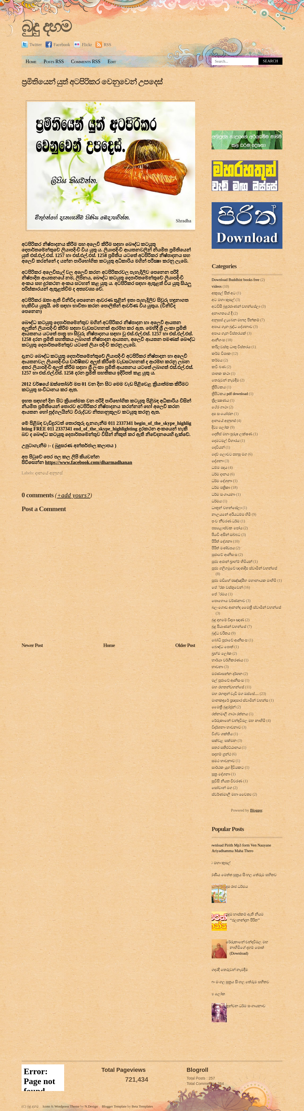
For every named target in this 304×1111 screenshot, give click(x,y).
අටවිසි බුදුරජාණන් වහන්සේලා (236, 306)
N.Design (91, 1106)
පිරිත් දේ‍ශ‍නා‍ (222, 541)
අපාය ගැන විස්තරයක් (229, 333)
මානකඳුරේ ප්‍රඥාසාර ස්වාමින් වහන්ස (240, 700)
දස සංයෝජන (222, 414)
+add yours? (73, 495)
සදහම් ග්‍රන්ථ (221, 754)
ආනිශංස (218, 340)
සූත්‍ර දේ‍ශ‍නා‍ (221, 774)
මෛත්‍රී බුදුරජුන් (224, 707)
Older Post (185, 645)
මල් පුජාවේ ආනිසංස (228, 680)
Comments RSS (85, 61)
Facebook (58, 44)
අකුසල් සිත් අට (224, 293)
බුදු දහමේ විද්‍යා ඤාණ (228, 620)
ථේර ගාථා (220, 407)
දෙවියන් (218, 447)
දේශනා (218, 461)
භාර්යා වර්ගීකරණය (227, 660)
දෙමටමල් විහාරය (226, 440)
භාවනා (217, 667)
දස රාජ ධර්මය (237, 886)
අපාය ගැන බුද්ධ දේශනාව (232, 326)
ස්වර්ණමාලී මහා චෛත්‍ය (232, 794)
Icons (46, 1106)
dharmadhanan (88, 462)
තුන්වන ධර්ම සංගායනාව (245, 1006)
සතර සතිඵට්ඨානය (226, 747)
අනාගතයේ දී (222, 313)
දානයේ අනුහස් (49, 473)
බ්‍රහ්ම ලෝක (222, 653)
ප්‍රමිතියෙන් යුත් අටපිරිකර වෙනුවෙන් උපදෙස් (92, 82)
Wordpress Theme (66, 1106)
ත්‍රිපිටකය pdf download (230, 394)
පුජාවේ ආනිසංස (224, 554)
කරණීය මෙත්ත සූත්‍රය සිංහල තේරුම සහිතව (242, 875)
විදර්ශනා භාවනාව (226, 727)
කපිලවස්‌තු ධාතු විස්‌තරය (231, 347)
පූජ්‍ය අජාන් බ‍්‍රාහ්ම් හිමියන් (232, 561)
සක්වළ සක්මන (224, 740)
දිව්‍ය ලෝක (220, 427)
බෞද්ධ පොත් (222, 647)
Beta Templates (142, 1106)
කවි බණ (219, 367)
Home (31, 61)
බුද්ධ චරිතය (221, 633)
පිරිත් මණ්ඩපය (223, 548)
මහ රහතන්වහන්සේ (228, 687)
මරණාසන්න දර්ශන (227, 674)
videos (217, 286)
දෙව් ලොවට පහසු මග (229, 454)
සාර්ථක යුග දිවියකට (228, 767)
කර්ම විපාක (221, 353)
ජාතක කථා (221, 373)
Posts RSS (54, 61)
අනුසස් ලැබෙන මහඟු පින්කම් (235, 320)
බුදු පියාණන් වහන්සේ (229, 626)
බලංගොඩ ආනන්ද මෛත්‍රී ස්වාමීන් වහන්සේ (246, 607)
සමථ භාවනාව (223, 761)
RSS (103, 44)
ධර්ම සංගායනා (223, 494)
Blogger (256, 810)
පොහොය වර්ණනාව (228, 601)
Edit (112, 61)
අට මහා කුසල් (223, 300)
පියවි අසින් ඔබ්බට (226, 534)
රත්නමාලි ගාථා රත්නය (230, 714)
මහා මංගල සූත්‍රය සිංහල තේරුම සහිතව (238, 982)
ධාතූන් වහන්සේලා (227, 508)
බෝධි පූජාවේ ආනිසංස (230, 640)
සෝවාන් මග (222, 788)
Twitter (32, 44)
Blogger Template (114, 1106)
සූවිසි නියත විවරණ (227, 781)
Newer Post (32, 645)
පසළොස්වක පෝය (227, 528)
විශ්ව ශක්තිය (222, 734)
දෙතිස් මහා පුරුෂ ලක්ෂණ (232, 434)
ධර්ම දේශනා (222, 481)
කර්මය (217, 360)
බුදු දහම (46, 26)
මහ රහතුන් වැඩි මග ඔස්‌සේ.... (235, 693)
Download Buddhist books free (235, 280)
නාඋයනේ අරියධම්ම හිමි (231, 514)
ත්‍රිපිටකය (219, 387)
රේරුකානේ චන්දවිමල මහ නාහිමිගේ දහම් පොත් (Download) (247, 947)
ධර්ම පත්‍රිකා (221, 487)
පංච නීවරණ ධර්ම (226, 521)
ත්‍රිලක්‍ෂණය (220, 400)
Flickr (83, 44)
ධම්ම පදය (219, 467)
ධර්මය (217, 501)
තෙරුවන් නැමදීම (225, 380)
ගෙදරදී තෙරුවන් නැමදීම (228, 969)
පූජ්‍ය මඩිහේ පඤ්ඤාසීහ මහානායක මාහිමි (244, 580)
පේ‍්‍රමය (219, 594)
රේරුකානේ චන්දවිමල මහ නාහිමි (238, 720)
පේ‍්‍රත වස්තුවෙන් (227, 587)
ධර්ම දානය (220, 474)
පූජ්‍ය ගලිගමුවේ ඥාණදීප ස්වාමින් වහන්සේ (244, 568)
